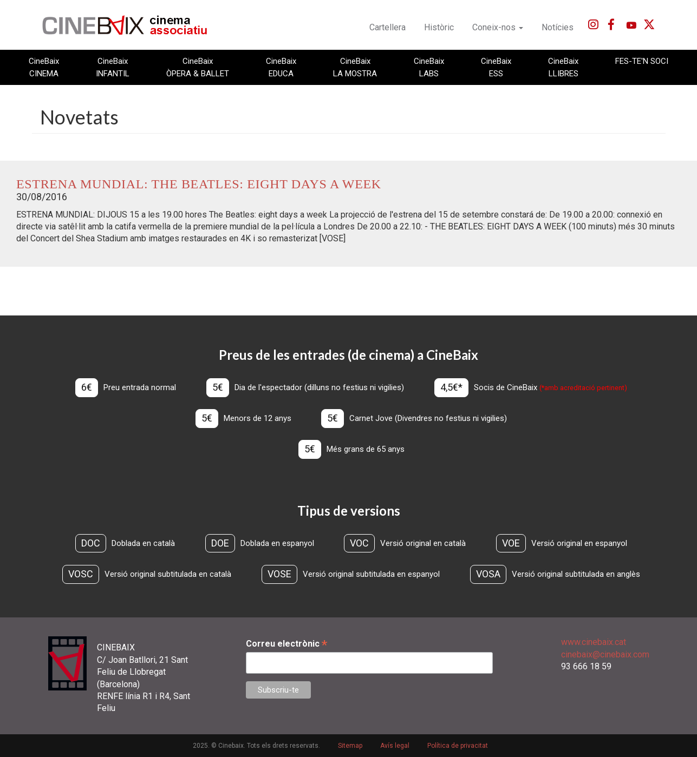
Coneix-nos (497, 27)
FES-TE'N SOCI (641, 61)
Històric (439, 27)
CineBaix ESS (496, 67)
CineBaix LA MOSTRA (355, 67)
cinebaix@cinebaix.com (605, 654)
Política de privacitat (457, 745)
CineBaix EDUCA (281, 67)
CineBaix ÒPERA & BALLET (197, 67)
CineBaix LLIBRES (563, 67)
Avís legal (394, 745)
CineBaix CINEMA (44, 67)
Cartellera (387, 27)
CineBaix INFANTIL (112, 67)
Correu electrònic (286, 643)
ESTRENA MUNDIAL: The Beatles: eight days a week (198, 184)
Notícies (558, 27)
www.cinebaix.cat (593, 642)
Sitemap (350, 745)
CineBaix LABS (429, 67)
